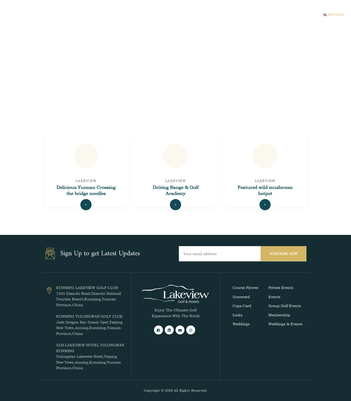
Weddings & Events (285, 324)
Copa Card (242, 305)
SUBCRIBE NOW (283, 253)
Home (129, 14)
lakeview (86, 181)
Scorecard (241, 297)
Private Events (280, 287)
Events (274, 297)
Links (237, 315)
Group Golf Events (284, 305)
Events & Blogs (215, 14)
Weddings (241, 324)
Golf (147, 14)
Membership (279, 315)
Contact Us (250, 14)
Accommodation (176, 14)
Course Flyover (246, 287)
